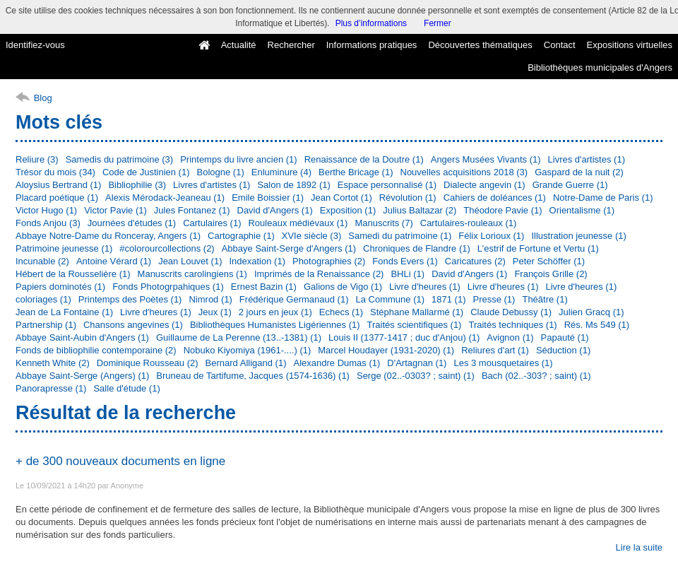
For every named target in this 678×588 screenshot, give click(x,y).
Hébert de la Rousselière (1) (73, 274)
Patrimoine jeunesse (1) (64, 248)
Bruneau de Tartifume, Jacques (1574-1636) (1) (253, 375)
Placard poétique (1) (57, 197)
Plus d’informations (371, 23)
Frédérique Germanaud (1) (294, 299)
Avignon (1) (510, 337)
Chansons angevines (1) (133, 324)
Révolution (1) (407, 197)
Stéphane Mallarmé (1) (416, 312)
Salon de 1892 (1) (293, 185)
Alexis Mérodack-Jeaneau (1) (165, 197)
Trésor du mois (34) (55, 172)
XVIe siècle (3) (312, 235)
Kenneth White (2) (53, 363)
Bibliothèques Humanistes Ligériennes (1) (275, 324)
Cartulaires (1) (212, 223)
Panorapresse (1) (51, 388)
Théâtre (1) (544, 299)
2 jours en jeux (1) (275, 312)
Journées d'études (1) (132, 223)
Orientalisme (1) (581, 210)
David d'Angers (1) (275, 210)
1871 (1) (448, 299)
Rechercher (291, 45)
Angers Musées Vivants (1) (486, 159)
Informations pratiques (371, 45)
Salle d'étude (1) (126, 388)
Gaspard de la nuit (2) (579, 172)
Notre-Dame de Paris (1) (603, 197)
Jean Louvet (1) (190, 261)
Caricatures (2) (475, 261)
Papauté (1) (565, 337)
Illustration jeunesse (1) (578, 235)
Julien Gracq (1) (591, 312)
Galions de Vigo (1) (343, 286)
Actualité (238, 45)
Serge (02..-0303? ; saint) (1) (416, 375)
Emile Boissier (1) (268, 197)
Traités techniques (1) (512, 324)
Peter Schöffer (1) (549, 261)
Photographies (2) (328, 261)
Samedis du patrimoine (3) (119, 159)
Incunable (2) (42, 261)
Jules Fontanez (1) (192, 210)
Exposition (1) (348, 210)
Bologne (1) (220, 172)
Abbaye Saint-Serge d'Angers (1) (289, 248)
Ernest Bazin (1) (264, 286)
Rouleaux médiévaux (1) (297, 223)
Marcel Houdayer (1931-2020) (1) (386, 350)
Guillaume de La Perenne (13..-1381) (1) (238, 337)
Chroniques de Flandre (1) (416, 248)
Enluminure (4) (281, 172)
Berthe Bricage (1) (356, 172)
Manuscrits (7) (383, 223)
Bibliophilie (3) (137, 185)
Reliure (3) (37, 159)
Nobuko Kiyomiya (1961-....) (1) (247, 350)
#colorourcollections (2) (166, 248)
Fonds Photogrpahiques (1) (168, 286)
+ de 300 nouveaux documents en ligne (120, 461)
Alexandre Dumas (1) (336, 363)
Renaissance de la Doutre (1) (364, 159)
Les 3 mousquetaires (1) (502, 363)
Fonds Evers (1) (404, 261)
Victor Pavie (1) (115, 210)
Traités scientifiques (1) (414, 324)
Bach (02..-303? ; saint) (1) (536, 375)
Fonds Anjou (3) (48, 223)
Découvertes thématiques (480, 45)
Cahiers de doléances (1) (495, 197)
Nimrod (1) (210, 299)
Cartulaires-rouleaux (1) (468, 223)
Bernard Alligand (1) (246, 363)
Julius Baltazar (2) (419, 210)
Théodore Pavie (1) (502, 210)
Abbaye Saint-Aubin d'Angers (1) (82, 337)
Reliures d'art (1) (495, 350)
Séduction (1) (563, 350)
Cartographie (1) (241, 235)
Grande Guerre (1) (570, 185)
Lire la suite (639, 547)
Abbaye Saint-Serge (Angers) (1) (82, 375)
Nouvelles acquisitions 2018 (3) (464, 172)
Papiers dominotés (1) (60, 286)
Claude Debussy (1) (511, 312)
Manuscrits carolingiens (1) (192, 274)
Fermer (437, 23)
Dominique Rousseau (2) (147, 363)
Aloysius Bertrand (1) (58, 185)
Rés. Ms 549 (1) (596, 324)
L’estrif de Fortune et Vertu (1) (538, 248)
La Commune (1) (390, 299)
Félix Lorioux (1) (491, 235)
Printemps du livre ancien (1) (238, 159)
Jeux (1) (215, 312)
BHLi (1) (407, 274)
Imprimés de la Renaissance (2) (319, 274)
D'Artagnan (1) (416, 363)
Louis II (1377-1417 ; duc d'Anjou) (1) (404, 337)
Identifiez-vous (35, 45)
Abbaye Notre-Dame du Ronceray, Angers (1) (108, 235)
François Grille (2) (550, 274)
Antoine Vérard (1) (113, 261)
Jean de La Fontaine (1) (64, 312)
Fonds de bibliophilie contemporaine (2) (96, 350)
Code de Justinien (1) (146, 172)
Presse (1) (493, 299)
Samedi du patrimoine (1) (399, 235)
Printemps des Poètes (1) (130, 299)
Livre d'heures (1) (424, 286)
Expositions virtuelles (629, 45)
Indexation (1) (257, 261)
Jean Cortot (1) (341, 197)
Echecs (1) (341, 312)
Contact (560, 45)
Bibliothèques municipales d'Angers (600, 67)
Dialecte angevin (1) (484, 185)
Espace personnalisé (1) (387, 185)
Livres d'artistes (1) (586, 159)
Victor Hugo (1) (46, 210)
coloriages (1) (43, 299)
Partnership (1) (46, 324)
